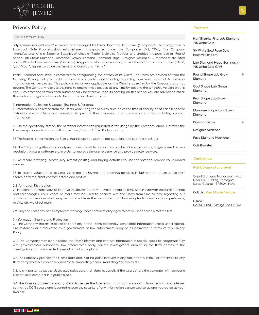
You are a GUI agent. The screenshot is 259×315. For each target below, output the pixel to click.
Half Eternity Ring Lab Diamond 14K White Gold (216, 41)
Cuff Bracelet (202, 145)
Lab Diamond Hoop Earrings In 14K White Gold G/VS (216, 64)
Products (200, 28)
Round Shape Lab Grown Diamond (211, 76)
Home (19, 36)
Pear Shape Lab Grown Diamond (209, 100)
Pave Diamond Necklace (210, 137)
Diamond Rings (204, 122)
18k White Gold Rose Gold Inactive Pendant (211, 53)
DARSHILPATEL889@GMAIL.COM (217, 205)
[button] (220, 192)
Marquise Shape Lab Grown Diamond (213, 112)
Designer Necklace (206, 130)
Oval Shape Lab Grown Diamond (210, 88)
